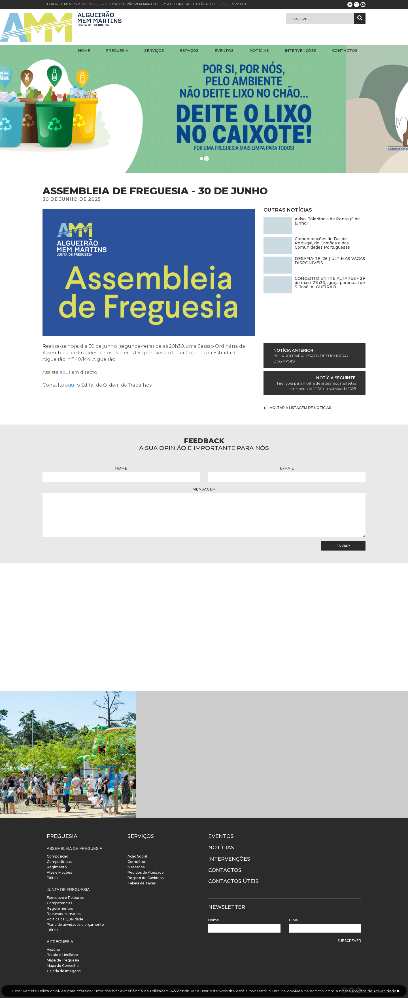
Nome (121, 468)
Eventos (224, 50)
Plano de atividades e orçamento (75, 924)
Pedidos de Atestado (146, 872)
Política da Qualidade (65, 919)
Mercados (136, 867)
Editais (52, 878)
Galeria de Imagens (63, 971)
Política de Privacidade (374, 990)
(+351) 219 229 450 (233, 4)
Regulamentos (60, 908)
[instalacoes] (68, 754)
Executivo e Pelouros (65, 897)
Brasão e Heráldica (62, 955)
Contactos (345, 50)
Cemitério (136, 862)
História (53, 949)
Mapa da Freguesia (63, 960)
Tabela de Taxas (142, 883)
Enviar (343, 546)
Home (84, 50)
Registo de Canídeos (145, 878)
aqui (65, 372)
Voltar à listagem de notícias (297, 408)
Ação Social (137, 856)
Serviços (154, 50)
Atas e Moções (59, 872)
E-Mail (287, 468)
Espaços (189, 50)
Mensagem (204, 489)
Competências (59, 862)
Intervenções (300, 50)
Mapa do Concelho (63, 965)
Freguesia (117, 50)
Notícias (259, 50)
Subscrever (349, 941)
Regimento (57, 867)
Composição (57, 856)
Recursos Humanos (63, 914)
